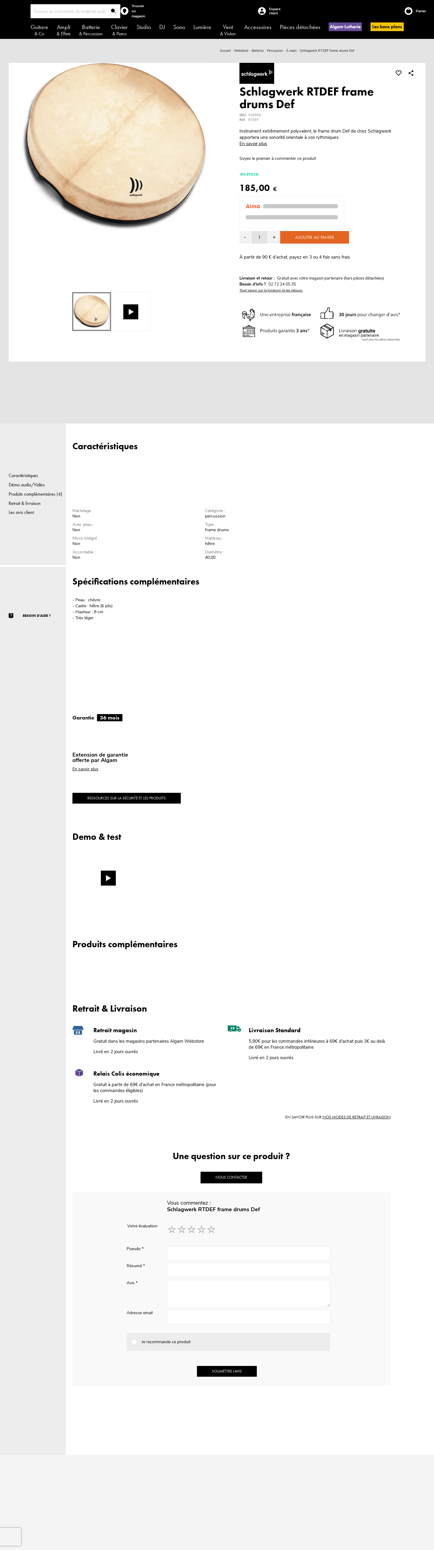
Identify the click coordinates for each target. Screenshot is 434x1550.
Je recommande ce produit (166, 1342)
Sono (179, 27)
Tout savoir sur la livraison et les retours (271, 290)
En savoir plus (253, 144)
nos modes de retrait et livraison (356, 1117)
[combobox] (75, 11)
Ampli (64, 30)
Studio (143, 27)
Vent (228, 30)
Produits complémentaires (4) (35, 494)
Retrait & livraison (25, 503)
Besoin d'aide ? (37, 615)
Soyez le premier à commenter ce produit (277, 158)
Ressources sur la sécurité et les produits (126, 798)
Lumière (202, 27)
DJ (162, 27)
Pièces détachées (300, 27)
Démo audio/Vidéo (27, 485)
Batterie (91, 30)
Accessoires (257, 27)
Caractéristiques (23, 475)
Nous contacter (231, 1177)
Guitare (39, 30)
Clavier (119, 30)
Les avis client (21, 512)
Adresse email (140, 1313)
